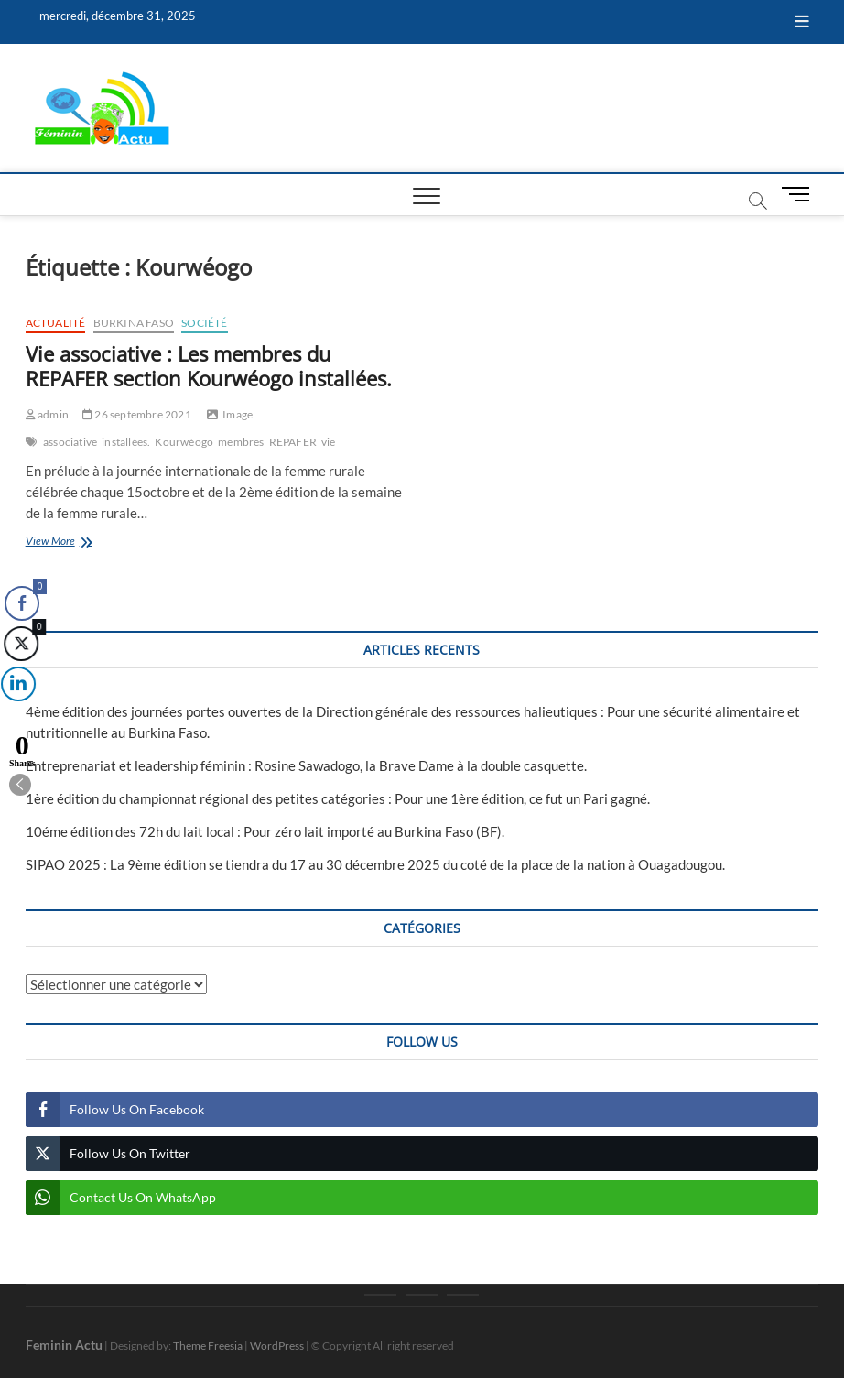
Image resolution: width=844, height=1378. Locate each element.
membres (241, 442)
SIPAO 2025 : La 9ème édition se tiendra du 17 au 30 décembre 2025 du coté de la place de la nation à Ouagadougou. (375, 864)
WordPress (277, 1345)
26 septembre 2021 (136, 414)
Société (204, 323)
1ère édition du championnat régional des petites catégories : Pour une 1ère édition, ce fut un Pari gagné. (338, 798)
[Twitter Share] (20, 643)
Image (237, 414)
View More (77, 542)
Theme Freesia (208, 1345)
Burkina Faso (133, 323)
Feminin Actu (64, 1344)
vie (328, 442)
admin (47, 414)
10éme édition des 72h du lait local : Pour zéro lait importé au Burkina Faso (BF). (265, 831)
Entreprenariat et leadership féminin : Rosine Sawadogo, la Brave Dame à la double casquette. (306, 765)
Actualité (56, 323)
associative (70, 442)
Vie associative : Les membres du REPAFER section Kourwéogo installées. (209, 366)
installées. (126, 442)
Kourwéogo (184, 442)
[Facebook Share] (22, 603)
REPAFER (293, 442)
